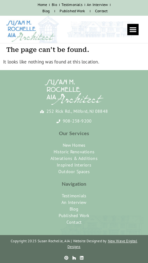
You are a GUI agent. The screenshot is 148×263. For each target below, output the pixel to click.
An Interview (97, 4)
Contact (101, 10)
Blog (46, 10)
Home (42, 4)
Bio (54, 4)
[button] (133, 29)
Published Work (72, 10)
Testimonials (71, 4)
